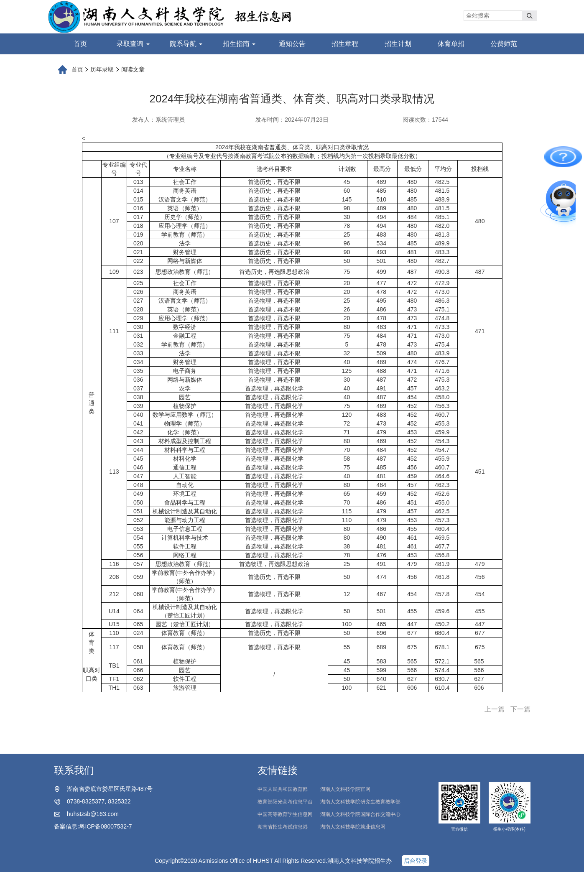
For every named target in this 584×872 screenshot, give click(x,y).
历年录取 (102, 69)
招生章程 (345, 43)
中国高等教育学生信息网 (285, 814)
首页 (80, 43)
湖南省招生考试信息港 (283, 827)
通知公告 (292, 43)
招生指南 (239, 43)
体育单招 (451, 43)
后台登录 (415, 860)
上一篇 (495, 709)
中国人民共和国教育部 (283, 789)
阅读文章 (133, 69)
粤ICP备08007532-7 (105, 826)
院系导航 (186, 43)
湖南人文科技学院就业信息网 (352, 827)
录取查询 (133, 43)
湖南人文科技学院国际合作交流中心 (360, 814)
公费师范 (503, 43)
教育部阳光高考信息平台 (285, 802)
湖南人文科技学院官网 (345, 789)
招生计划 (398, 43)
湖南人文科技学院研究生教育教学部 (360, 802)
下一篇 (520, 709)
